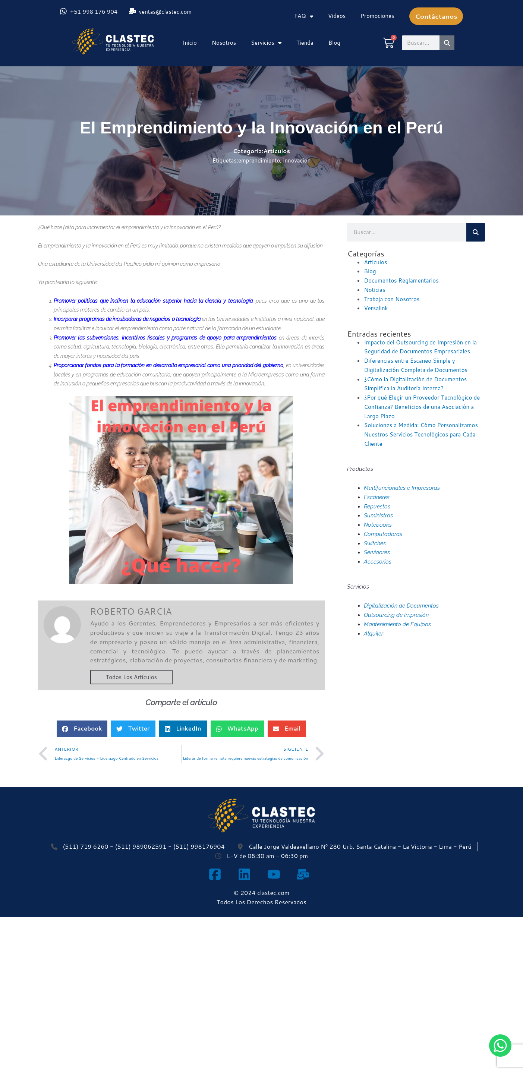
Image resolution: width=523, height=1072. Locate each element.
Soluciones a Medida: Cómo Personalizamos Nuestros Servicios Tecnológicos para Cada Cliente (421, 434)
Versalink (376, 308)
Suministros (378, 515)
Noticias (374, 290)
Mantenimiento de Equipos (397, 624)
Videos (337, 16)
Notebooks (378, 524)
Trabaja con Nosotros (391, 299)
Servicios (266, 42)
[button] (82, 729)
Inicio (190, 43)
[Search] (446, 42)
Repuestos (377, 506)
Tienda (305, 43)
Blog (334, 43)
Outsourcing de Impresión (396, 615)
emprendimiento (259, 160)
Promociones (377, 16)
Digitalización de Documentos (401, 605)
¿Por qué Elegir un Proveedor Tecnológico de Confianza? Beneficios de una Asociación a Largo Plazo (422, 407)
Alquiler (373, 633)
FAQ (303, 16)
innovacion (297, 160)
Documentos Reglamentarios (401, 280)
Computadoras (383, 534)
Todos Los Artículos (131, 677)
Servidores (377, 552)
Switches (375, 543)
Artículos (277, 151)
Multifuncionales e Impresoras (402, 488)
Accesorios (377, 561)
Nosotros (224, 43)
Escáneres (377, 497)
